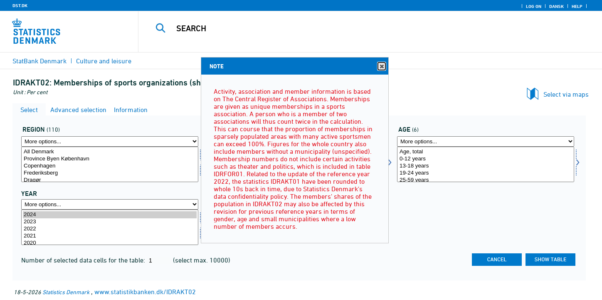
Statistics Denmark (65, 291)
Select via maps (566, 94)
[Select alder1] (485, 164)
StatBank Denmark (39, 61)
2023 (110, 221)
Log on (533, 6)
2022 (110, 228)
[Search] (356, 28)
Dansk (556, 6)
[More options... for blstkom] (109, 141)
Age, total (485, 151)
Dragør (110, 180)
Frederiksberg (110, 173)
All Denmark (110, 151)
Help (577, 6)
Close (381, 66)
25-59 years (485, 180)
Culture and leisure (103, 61)
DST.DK (19, 5)
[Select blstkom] (109, 164)
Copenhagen (110, 166)
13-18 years (485, 166)
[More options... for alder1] (485, 141)
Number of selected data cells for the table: (84, 260)
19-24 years (485, 173)
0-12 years (485, 158)
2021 (110, 236)
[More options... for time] (109, 204)
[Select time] (109, 227)
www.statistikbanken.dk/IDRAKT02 (145, 291)
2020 (110, 243)
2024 (110, 214)
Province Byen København (110, 158)
